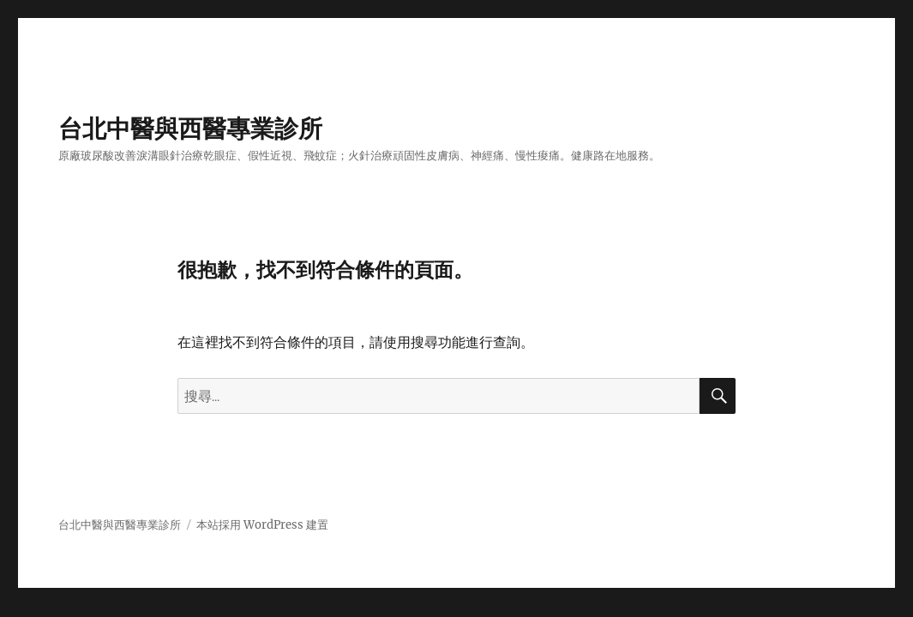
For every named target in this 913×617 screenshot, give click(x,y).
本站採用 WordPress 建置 (262, 525)
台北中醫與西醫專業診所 (190, 128)
